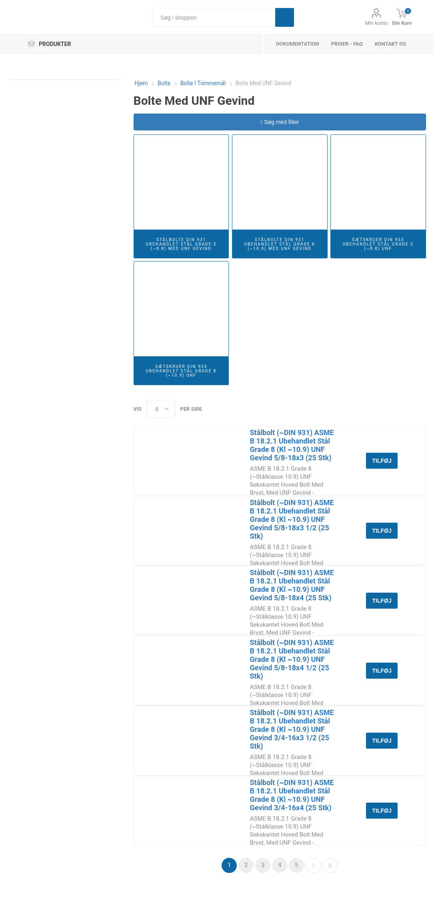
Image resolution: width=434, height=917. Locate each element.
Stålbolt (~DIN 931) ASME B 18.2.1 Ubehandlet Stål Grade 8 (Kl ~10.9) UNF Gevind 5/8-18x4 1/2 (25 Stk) (292, 659)
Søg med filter (279, 122)
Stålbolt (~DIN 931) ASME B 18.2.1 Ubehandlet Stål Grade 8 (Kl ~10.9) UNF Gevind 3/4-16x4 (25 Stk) (292, 795)
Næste (313, 865)
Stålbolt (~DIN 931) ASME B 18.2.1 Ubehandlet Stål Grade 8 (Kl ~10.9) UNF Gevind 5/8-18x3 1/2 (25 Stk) (292, 519)
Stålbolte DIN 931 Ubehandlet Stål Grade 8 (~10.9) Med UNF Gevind (279, 244)
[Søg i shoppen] (213, 17)
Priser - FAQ (346, 44)
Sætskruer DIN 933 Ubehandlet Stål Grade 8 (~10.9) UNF (181, 371)
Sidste (330, 865)
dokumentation (297, 44)
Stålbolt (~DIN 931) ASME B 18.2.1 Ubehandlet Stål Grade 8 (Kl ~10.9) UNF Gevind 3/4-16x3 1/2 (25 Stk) (292, 729)
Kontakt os (390, 44)
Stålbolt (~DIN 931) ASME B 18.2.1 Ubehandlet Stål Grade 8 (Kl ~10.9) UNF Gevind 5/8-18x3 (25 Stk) (292, 445)
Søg (284, 17)
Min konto (376, 23)
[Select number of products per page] (161, 409)
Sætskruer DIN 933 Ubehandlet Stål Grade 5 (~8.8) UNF (378, 244)
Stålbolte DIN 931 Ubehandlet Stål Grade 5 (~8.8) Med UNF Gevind (181, 244)
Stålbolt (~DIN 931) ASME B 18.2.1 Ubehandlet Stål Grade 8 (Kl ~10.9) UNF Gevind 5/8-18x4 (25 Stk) (292, 585)
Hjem (141, 83)
